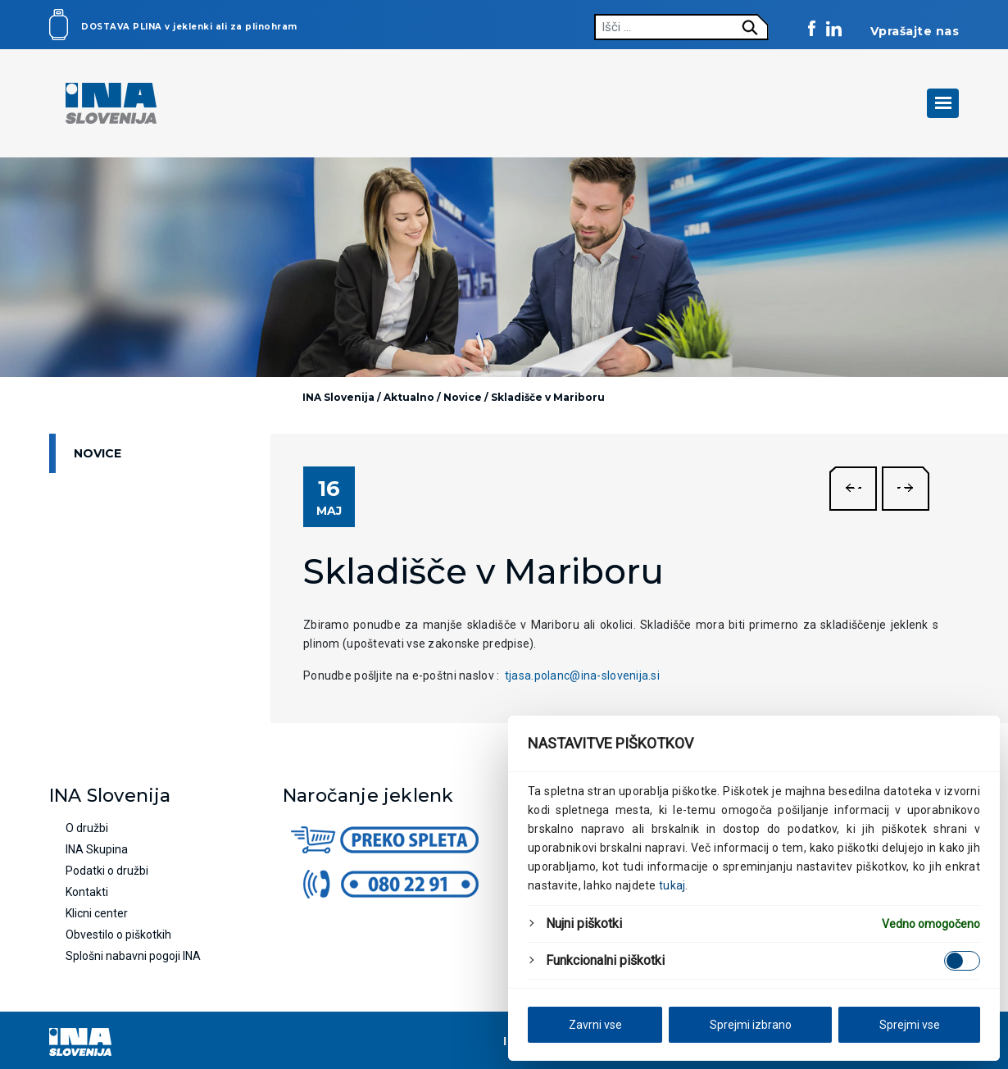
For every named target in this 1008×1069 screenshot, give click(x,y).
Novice (97, 453)
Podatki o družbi (107, 870)
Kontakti (87, 891)
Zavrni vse (595, 1024)
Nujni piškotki (584, 923)
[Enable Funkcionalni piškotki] (962, 961)
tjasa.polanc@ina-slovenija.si (582, 675)
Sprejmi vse (909, 1024)
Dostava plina (121, 26)
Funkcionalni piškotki (605, 960)
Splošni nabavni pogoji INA (133, 955)
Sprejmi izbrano (751, 1024)
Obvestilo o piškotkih (118, 934)
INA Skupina (97, 849)
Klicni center (97, 913)
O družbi (87, 828)
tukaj (672, 885)
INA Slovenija (338, 397)
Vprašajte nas (915, 31)
